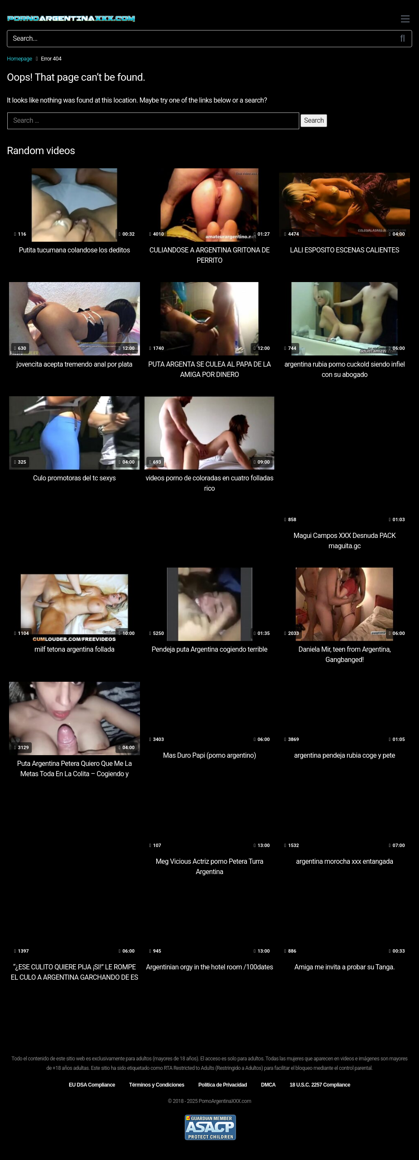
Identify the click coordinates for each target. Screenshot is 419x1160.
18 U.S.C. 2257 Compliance (320, 1085)
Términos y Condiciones (156, 1085)
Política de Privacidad (222, 1085)
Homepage (19, 58)
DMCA (268, 1085)
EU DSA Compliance (92, 1085)
